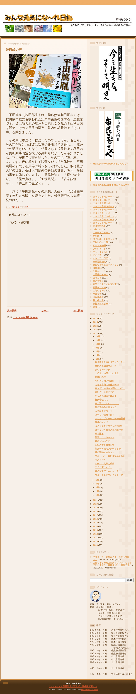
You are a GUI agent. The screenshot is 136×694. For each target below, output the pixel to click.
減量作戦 (97, 268)
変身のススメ (101, 422)
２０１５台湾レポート (103, 209)
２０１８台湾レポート (103, 219)
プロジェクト (99, 248)
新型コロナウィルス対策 (104, 284)
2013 (95, 530)
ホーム (45, 310)
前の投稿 (78, 310)
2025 (95, 322)
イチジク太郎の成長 (104, 463)
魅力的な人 (98, 300)
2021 (95, 500)
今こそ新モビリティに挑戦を (109, 426)
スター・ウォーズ (101, 232)
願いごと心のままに (104, 392)
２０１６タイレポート (103, 213)
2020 (95, 504)
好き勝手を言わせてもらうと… (110, 362)
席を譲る (99, 433)
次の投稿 (11, 310)
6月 (97, 359)
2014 (95, 526)
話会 (95, 307)
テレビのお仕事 (100, 242)
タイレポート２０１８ (103, 239)
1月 (97, 495)
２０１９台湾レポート (103, 223)
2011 (95, 537)
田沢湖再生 (98, 297)
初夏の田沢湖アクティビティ (109, 448)
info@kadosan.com (89, 690)
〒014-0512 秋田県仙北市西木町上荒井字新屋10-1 (73, 686)
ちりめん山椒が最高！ (105, 396)
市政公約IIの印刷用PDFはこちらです (110, 164)
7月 (97, 355)
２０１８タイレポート (103, 216)
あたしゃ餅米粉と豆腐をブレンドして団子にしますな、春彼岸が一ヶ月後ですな (112, 563)
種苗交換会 (98, 281)
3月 (97, 487)
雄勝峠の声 (14, 50)
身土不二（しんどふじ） (107, 403)
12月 (98, 336)
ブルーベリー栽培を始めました (110, 456)
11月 (98, 340)
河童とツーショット (104, 437)
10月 (98, 344)
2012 (95, 534)
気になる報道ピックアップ (106, 265)
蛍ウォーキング (102, 369)
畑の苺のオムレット (104, 452)
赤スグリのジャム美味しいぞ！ (110, 388)
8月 (97, 351)
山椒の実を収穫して (104, 445)
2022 (95, 333)
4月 (97, 483)
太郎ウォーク (99, 290)
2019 (95, 507)
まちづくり (98, 255)
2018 (95, 511)
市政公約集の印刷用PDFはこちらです (111, 185)
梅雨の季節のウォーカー (107, 366)
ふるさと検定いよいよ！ (107, 373)
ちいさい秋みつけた (104, 381)
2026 (95, 318)
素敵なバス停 (99, 287)
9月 (97, 348)
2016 (95, 519)
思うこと (15, 207)
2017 (95, 515)
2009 (95, 545)
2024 (95, 326)
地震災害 (97, 294)
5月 (97, 480)
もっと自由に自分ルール (107, 384)
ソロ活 (96, 236)
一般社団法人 (99, 261)
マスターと (100, 460)
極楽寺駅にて (101, 399)
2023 (95, 329)
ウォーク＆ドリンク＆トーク (109, 475)
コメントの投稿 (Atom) (25, 317)
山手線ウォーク (100, 274)
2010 (95, 541)
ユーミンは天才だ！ (104, 415)
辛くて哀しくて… (103, 467)
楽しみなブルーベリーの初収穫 (110, 418)
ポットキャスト (100, 252)
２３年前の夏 (99, 226)
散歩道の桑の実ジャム (105, 407)
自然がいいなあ (102, 441)
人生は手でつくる (103, 411)
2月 (97, 491)
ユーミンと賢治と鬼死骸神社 (109, 430)
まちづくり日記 (100, 258)
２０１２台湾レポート (103, 203)
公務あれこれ (99, 271)
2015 (95, 522)
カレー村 (97, 229)
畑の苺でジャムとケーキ (107, 471)
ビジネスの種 (99, 245)
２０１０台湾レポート (103, 197)
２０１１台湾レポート (103, 200)
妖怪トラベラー (100, 303)
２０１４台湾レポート (103, 206)
